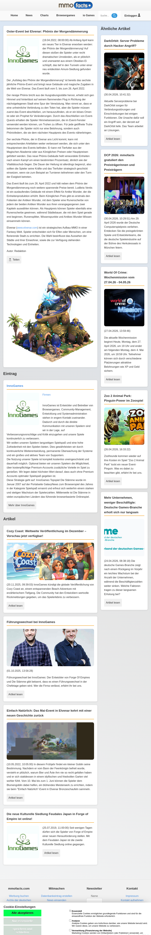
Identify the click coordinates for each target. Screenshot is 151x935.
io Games (89, 15)
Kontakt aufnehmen (132, 900)
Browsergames (65, 15)
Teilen (14, 260)
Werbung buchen (19, 896)
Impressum (132, 896)
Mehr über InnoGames (21, 505)
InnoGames (15, 385)
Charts (44, 15)
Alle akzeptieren (22, 913)
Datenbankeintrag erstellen (56, 896)
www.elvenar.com (27, 227)
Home (14, 15)
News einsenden (56, 900)
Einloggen (132, 15)
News (29, 15)
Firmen (46, 394)
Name (94, 896)
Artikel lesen (15, 605)
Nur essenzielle (22, 921)
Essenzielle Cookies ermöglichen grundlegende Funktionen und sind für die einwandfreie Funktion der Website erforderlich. (105, 913)
